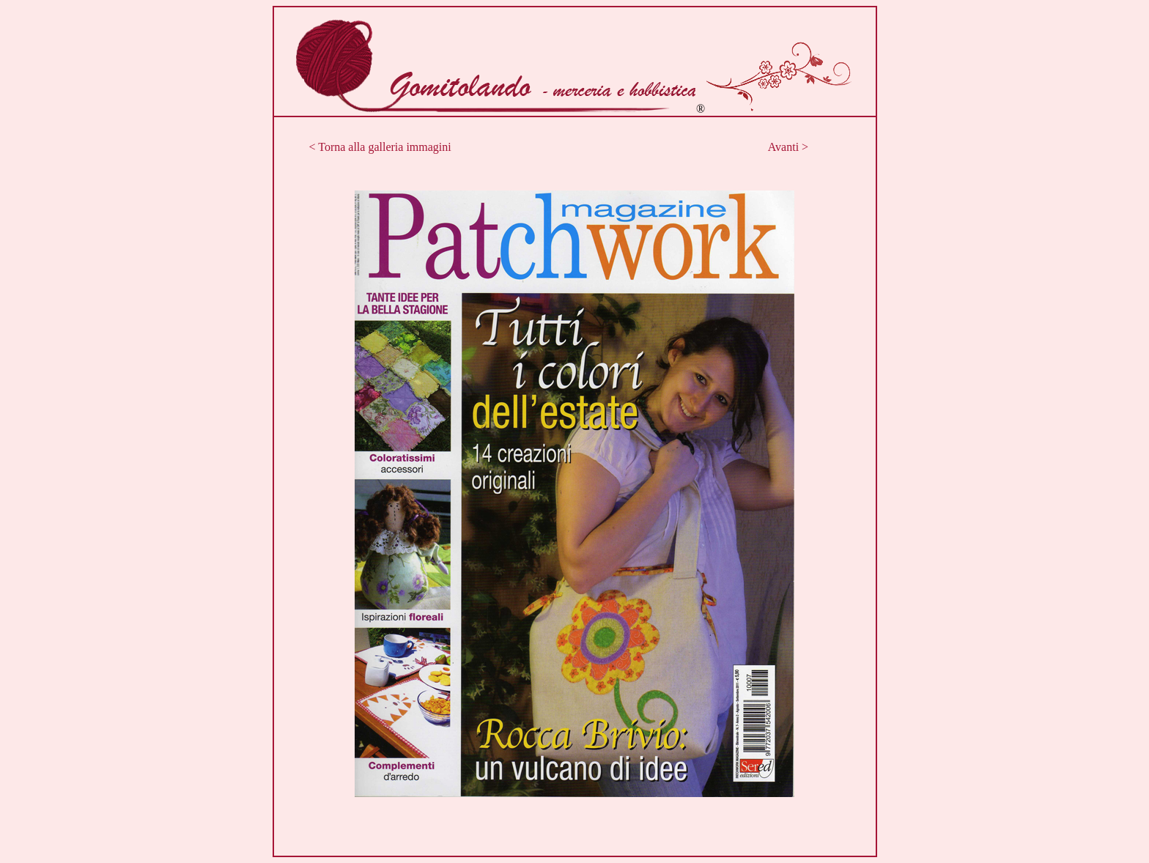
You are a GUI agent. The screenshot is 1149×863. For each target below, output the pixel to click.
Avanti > (788, 147)
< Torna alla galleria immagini (380, 147)
